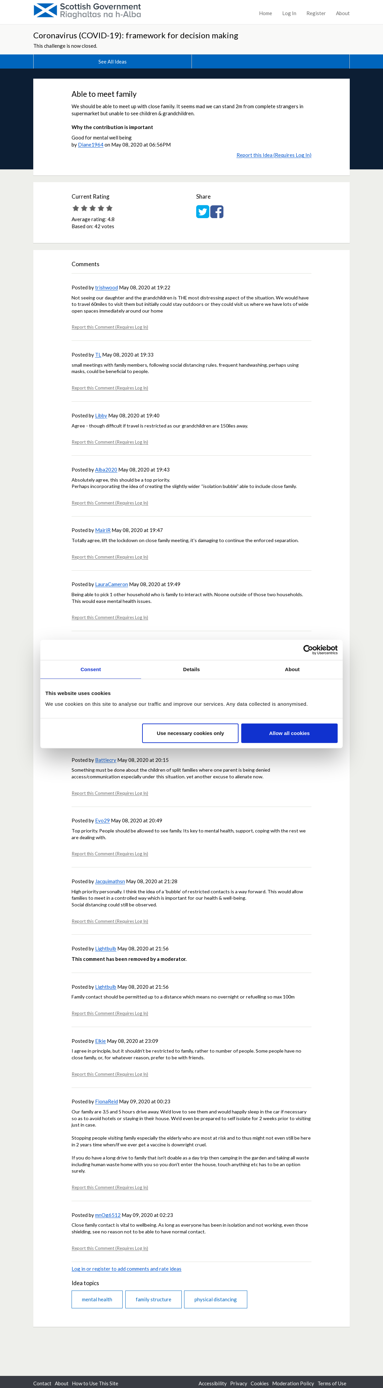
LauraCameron (111, 584)
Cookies (260, 1383)
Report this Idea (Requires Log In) (274, 155)
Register (316, 13)
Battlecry (105, 760)
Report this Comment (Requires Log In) (110, 327)
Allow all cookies (289, 733)
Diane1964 (90, 144)
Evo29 (102, 820)
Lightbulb (105, 948)
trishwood (106, 287)
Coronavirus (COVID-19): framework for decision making (135, 35)
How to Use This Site (95, 1383)
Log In (289, 13)
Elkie (100, 1041)
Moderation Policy (293, 1383)
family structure (153, 1299)
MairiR (103, 530)
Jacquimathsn (110, 881)
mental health (97, 1299)
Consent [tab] (91, 669)
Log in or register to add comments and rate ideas (126, 1269)
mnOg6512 (108, 1215)
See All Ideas (112, 61)
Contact (42, 1383)
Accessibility (213, 1383)
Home (265, 13)
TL (98, 355)
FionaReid (106, 1101)
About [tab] (292, 669)
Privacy (238, 1383)
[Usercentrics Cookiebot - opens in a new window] (308, 650)
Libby (101, 415)
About (343, 13)
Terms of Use (331, 1383)
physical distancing (216, 1299)
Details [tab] (191, 669)
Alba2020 (106, 469)
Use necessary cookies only (190, 733)
